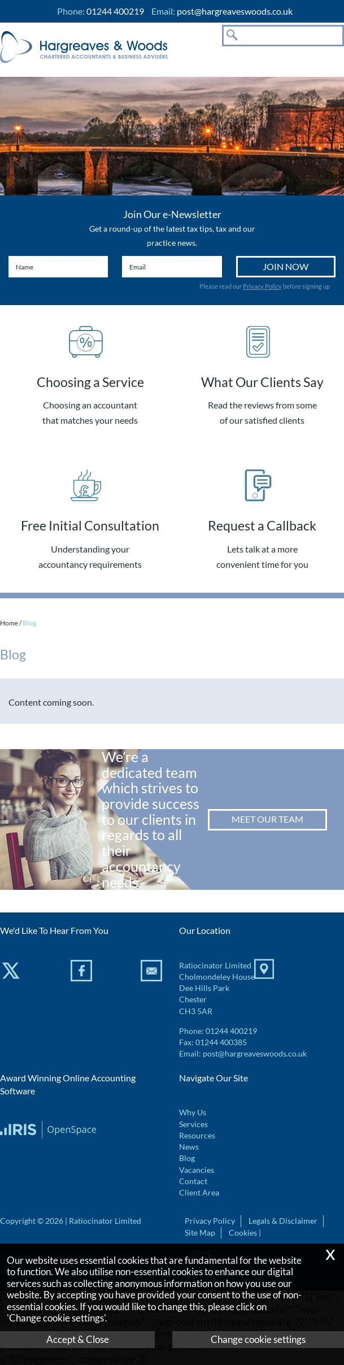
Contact (193, 1181)
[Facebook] (83, 972)
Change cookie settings (258, 1339)
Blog (187, 1158)
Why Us (192, 1112)
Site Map (200, 1232)
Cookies (243, 1232)
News (189, 1146)
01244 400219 (231, 1031)
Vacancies (196, 1170)
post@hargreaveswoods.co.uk (235, 11)
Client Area (199, 1192)
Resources (197, 1135)
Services (193, 1124)
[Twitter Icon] (12, 972)
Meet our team (267, 819)
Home (9, 623)
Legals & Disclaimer (283, 1220)
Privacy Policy (262, 286)
